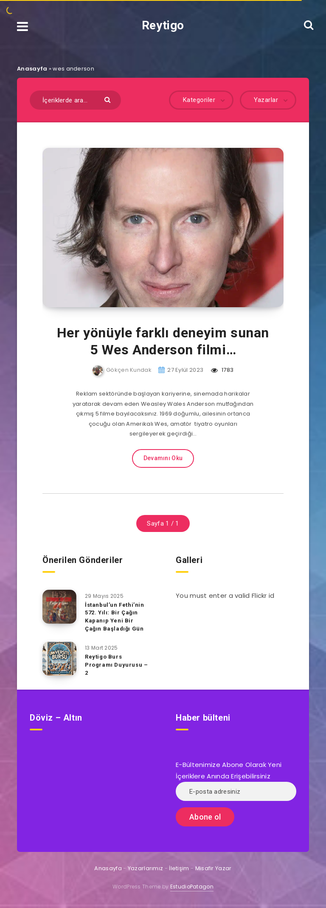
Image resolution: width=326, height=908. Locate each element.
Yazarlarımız (145, 868)
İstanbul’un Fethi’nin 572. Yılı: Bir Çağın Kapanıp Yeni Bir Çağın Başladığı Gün (114, 617)
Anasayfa (32, 69)
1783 (222, 370)
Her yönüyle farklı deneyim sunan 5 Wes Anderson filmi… (163, 341)
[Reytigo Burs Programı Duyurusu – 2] (59, 659)
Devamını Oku (163, 458)
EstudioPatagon (192, 886)
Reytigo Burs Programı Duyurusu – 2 (116, 664)
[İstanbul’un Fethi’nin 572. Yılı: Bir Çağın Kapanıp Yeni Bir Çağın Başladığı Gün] (59, 607)
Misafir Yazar (213, 868)
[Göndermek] (108, 99)
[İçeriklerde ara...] (75, 100)
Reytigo (163, 25)
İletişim (179, 868)
